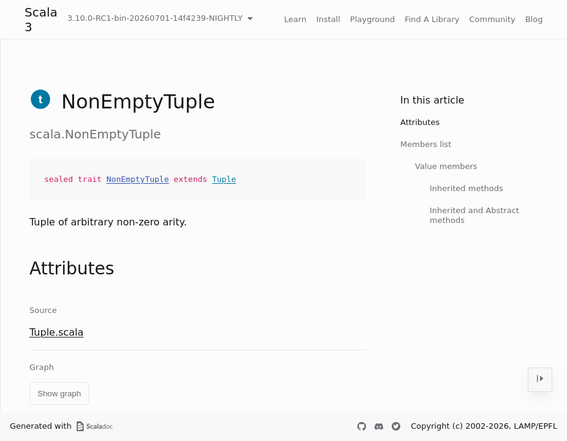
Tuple (224, 179)
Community (492, 19)
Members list (425, 144)
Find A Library (432, 19)
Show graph (59, 393)
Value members (446, 166)
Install (328, 19)
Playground (372, 19)
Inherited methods (466, 188)
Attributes (420, 122)
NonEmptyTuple (138, 179)
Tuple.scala (56, 332)
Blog (534, 19)
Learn (295, 19)
